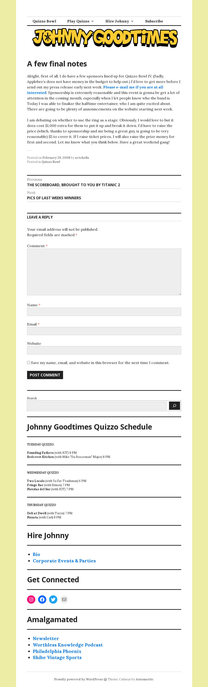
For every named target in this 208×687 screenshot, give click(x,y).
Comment (37, 246)
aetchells (82, 158)
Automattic (144, 679)
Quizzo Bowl (44, 21)
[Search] (174, 406)
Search (32, 398)
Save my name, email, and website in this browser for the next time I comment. (100, 362)
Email (33, 324)
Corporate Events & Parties (64, 561)
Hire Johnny (117, 21)
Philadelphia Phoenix (57, 651)
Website (34, 343)
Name (33, 305)
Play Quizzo (78, 21)
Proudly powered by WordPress (78, 679)
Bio (36, 554)
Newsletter (46, 638)
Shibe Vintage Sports (57, 657)
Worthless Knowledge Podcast (68, 645)
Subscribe (154, 21)
